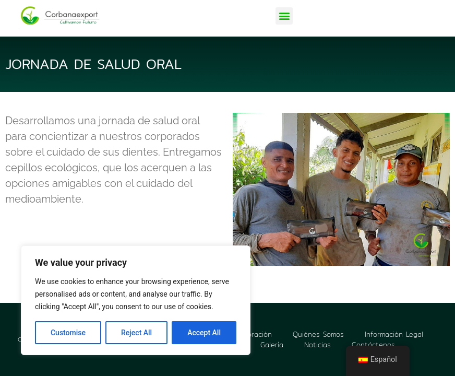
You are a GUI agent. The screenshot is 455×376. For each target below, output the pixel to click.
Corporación (252, 334)
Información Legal (394, 334)
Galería (271, 344)
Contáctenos (373, 344)
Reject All (136, 332)
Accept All (204, 332)
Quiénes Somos (318, 334)
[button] (284, 16)
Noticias (317, 344)
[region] (135, 300)
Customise (68, 332)
